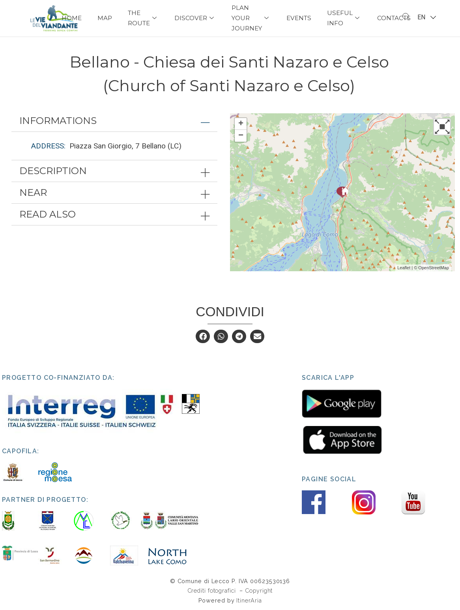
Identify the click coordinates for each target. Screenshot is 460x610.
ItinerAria (249, 600)
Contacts (394, 18)
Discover (195, 18)
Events (298, 18)
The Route (143, 18)
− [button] (240, 136)
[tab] (114, 120)
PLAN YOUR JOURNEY (251, 18)
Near (33, 192)
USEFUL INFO (344, 18)
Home (72, 18)
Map (104, 18)
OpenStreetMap (433, 267)
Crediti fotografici (212, 590)
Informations (58, 120)
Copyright (259, 590)
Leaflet (403, 267)
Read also (47, 214)
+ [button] (240, 124)
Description (53, 170)
